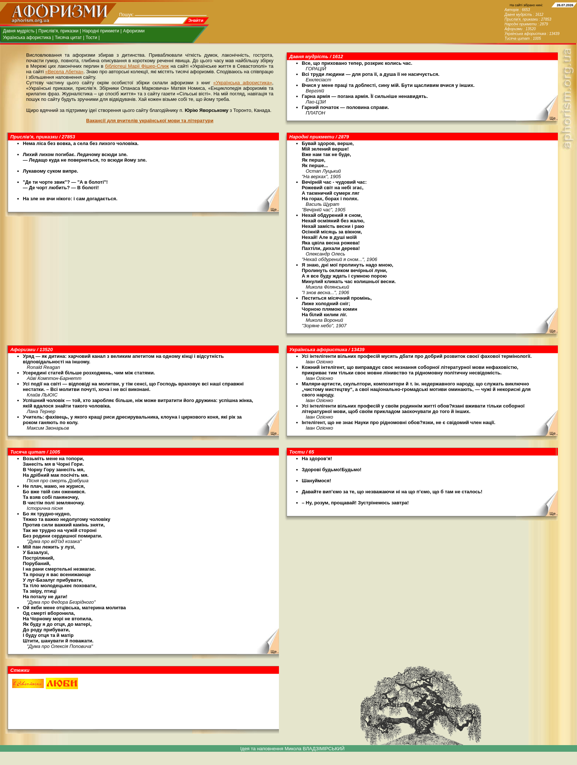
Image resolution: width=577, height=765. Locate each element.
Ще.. (553, 118)
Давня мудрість (19, 31)
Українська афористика (27, 37)
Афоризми (134, 31)
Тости (91, 37)
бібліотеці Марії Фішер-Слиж (137, 66)
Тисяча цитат (68, 37)
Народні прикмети (100, 31)
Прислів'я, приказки (58, 31)
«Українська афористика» (242, 82)
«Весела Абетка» (64, 71)
